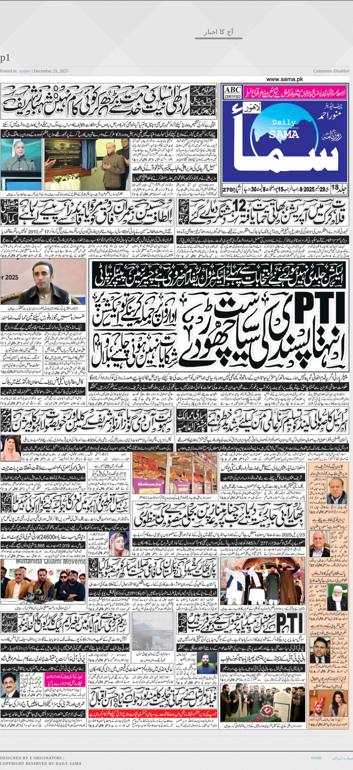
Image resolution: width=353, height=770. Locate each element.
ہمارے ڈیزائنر (342, 758)
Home (316, 758)
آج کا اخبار (219, 32)
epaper (24, 71)
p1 (5, 57)
